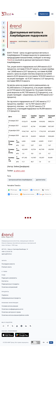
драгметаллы (40, 180)
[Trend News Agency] (7, 235)
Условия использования (10, 306)
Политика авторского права (11, 312)
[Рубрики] (52, 14)
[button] (4, 23)
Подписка (5, 295)
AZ (47, 342)
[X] (12, 326)
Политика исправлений (9, 287)
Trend (9, 60)
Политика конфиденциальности (12, 309)
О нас (3, 275)
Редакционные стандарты (10, 284)
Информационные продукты (11, 298)
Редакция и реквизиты (9, 278)
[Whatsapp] (3, 326)
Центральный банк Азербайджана (20, 180)
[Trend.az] (8, 14)
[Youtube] (17, 326)
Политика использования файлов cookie (15, 315)
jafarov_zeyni (20, 171)
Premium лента (7, 267)
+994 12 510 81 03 (7, 251)
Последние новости (8, 264)
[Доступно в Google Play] (22, 335)
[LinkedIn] (26, 326)
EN (43, 342)
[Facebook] (8, 326)
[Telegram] (21, 326)
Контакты (5, 281)
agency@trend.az (7, 254)
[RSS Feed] (30, 326)
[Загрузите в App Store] (8, 335)
